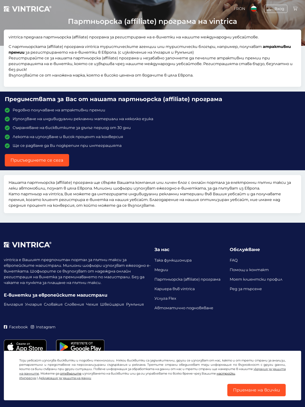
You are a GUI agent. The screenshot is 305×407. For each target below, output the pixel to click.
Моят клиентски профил (256, 279)
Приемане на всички (256, 390)
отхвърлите (70, 373)
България (13, 304)
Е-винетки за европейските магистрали (55, 295)
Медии (161, 270)
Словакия (53, 304)
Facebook (16, 327)
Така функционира (173, 260)
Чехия (92, 304)
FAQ (234, 260)
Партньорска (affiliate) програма (187, 279)
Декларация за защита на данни (65, 378)
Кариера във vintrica (174, 289)
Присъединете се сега (36, 160)
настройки (226, 373)
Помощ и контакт (249, 270)
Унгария (33, 304)
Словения (74, 304)
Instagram (43, 327)
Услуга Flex (165, 298)
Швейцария (112, 304)
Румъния (135, 304)
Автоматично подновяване (183, 308)
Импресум (27, 378)
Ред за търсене (246, 289)
